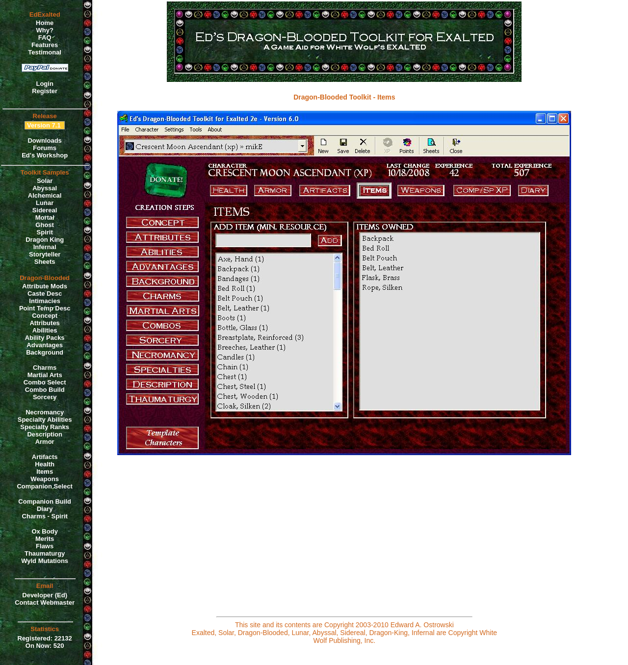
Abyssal (44, 188)
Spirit (45, 232)
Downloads (44, 140)
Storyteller (44, 254)
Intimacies (44, 301)
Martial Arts (44, 375)
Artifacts (45, 456)
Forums (44, 148)
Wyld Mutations (44, 560)
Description (44, 434)
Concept (44, 315)
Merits (44, 538)
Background (44, 352)
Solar (45, 180)
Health (44, 464)
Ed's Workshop (45, 155)
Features (44, 45)
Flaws (44, 546)
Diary (45, 508)
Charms (44, 367)
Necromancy (45, 412)
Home (44, 22)
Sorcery (44, 397)
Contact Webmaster (45, 602)
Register (44, 91)
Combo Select (45, 382)
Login (44, 83)
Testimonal (44, 52)
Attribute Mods (44, 286)
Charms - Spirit (45, 516)
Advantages (44, 345)
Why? (44, 30)
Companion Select (44, 486)
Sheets (44, 261)
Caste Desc (44, 293)
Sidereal (44, 210)
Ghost (44, 225)
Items (44, 471)
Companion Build (44, 501)
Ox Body (44, 531)
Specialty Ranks (44, 427)
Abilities (44, 330)
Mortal (44, 217)
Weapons (44, 479)
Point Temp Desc (45, 308)
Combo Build (45, 389)
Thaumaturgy (45, 553)
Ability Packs (45, 337)
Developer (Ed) (44, 595)
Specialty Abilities (45, 419)
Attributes (44, 323)
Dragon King (45, 239)
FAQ (45, 37)
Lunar (44, 202)
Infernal (44, 247)
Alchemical (45, 195)
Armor (44, 441)
